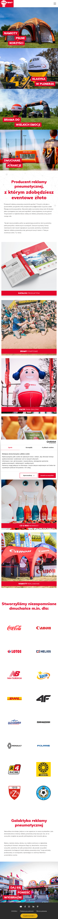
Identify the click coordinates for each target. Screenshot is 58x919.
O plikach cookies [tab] (48, 447)
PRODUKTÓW (29, 293)
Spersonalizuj (28, 475)
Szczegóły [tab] (29, 447)
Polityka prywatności (27, 911)
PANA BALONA (29, 409)
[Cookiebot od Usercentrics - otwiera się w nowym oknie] (48, 442)
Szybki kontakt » (29, 916)
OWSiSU (14, 911)
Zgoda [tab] (10, 447)
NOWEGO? (29, 525)
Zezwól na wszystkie (47, 475)
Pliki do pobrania (41, 911)
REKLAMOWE (29, 583)
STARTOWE (29, 351)
